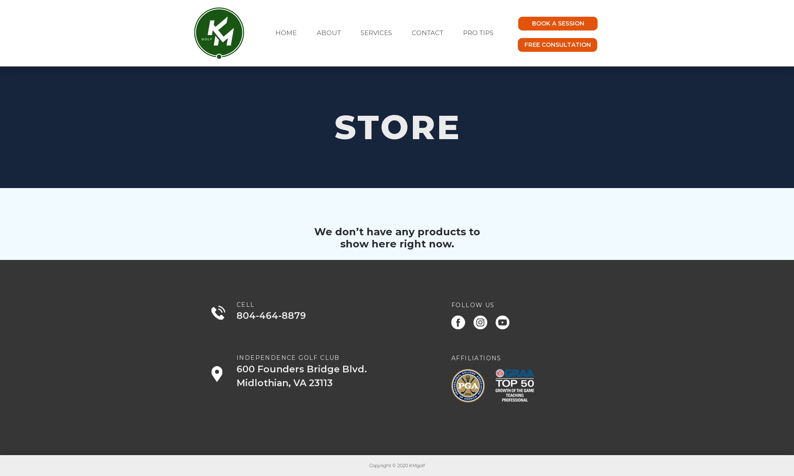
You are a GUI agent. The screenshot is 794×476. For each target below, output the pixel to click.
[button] (379, 33)
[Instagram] (480, 322)
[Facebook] (458, 322)
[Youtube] (502, 322)
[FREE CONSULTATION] (557, 45)
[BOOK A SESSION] (558, 24)
